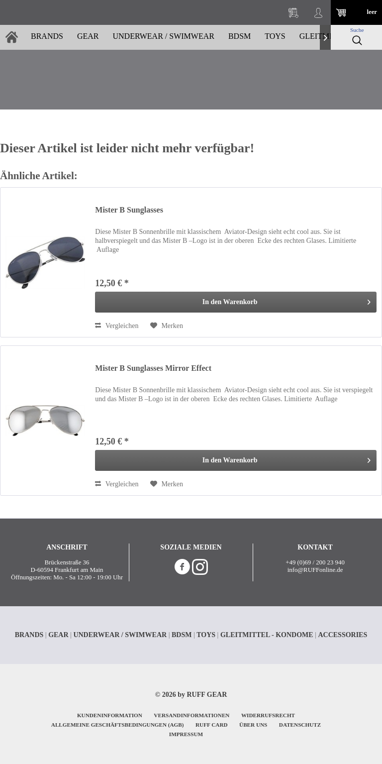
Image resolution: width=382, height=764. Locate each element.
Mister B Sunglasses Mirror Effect (153, 368)
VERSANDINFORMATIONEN (191, 715)
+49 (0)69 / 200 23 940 (315, 562)
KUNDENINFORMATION (109, 715)
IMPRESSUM (186, 734)
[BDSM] (239, 37)
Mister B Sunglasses (129, 210)
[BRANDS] (47, 37)
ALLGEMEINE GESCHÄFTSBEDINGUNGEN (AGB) (117, 725)
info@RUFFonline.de (315, 569)
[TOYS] (275, 37)
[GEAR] (88, 37)
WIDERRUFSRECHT (268, 715)
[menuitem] (293, 12)
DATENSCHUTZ (300, 725)
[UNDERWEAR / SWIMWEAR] (163, 37)
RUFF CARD (211, 725)
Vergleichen (116, 325)
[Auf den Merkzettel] (166, 326)
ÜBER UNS (253, 725)
